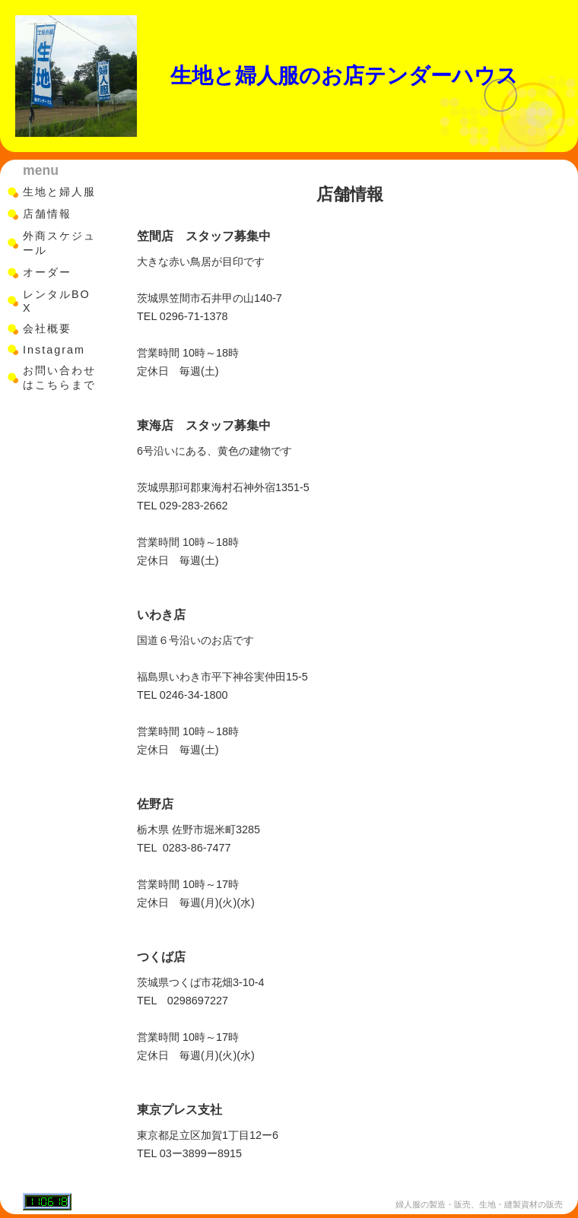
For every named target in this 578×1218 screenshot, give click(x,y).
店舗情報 (47, 214)
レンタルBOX (57, 301)
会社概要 (47, 328)
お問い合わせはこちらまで (59, 377)
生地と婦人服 (59, 192)
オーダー (47, 272)
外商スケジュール (59, 243)
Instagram (54, 350)
